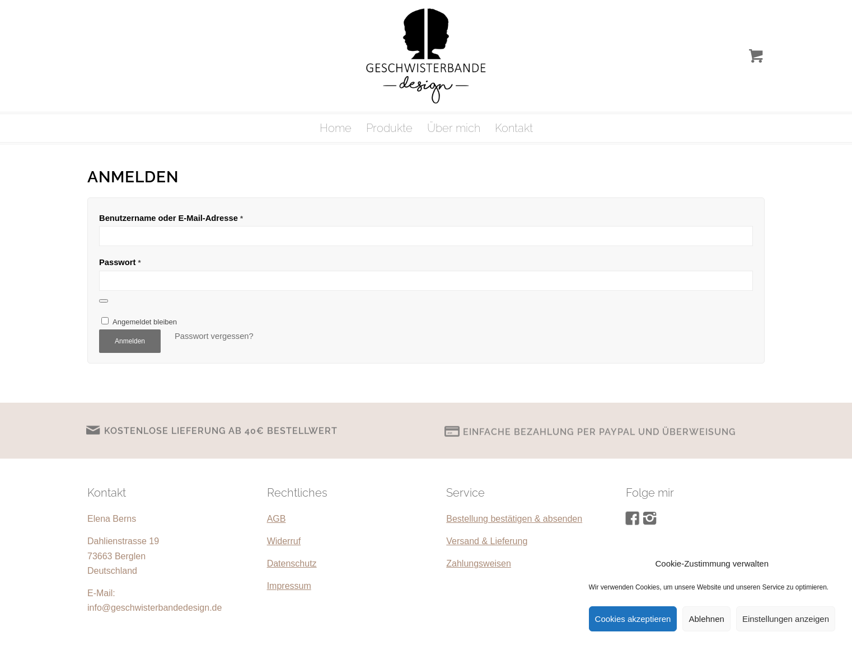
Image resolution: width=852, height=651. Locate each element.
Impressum (289, 586)
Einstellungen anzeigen (785, 619)
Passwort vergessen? (214, 336)
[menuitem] (335, 128)
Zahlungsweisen (478, 563)
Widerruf (284, 541)
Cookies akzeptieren (633, 619)
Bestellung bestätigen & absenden (514, 518)
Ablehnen (706, 619)
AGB (276, 518)
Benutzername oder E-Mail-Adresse (171, 218)
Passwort (120, 262)
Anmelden (130, 341)
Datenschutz (292, 563)
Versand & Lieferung (486, 541)
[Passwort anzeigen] (103, 301)
